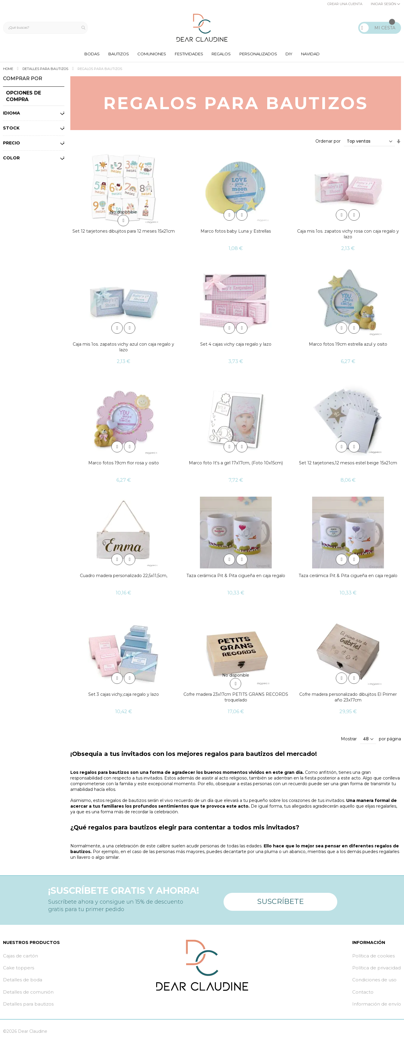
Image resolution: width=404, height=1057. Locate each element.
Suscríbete (280, 900)
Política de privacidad (376, 969)
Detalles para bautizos (45, 70)
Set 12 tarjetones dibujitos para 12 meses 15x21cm (123, 233)
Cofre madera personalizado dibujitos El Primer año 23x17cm (348, 698)
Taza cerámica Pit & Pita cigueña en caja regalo (235, 577)
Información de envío (376, 1005)
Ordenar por (328, 143)
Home (8, 70)
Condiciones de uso (374, 981)
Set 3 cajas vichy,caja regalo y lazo (123, 695)
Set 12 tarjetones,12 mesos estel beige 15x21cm (348, 464)
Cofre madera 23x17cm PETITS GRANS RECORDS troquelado (235, 698)
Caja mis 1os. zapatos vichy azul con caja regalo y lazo (123, 348)
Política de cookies (373, 957)
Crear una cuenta (344, 4)
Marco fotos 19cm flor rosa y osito (123, 464)
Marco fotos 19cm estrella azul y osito (348, 345)
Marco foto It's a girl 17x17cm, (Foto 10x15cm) (236, 464)
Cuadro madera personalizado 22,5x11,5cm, (123, 577)
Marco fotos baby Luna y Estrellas (236, 233)
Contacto (362, 993)
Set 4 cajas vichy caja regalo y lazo (235, 345)
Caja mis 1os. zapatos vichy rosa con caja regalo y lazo (348, 235)
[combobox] (47, 28)
